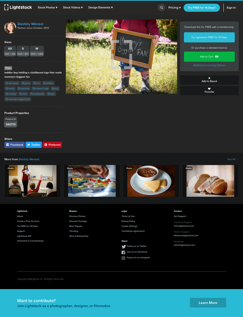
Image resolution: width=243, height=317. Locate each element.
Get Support (180, 216)
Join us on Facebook (137, 251)
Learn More (208, 302)
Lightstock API (24, 236)
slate (23, 93)
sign (51, 93)
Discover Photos (77, 216)
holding (11, 93)
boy (55, 88)
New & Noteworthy (78, 236)
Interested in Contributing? (30, 240)
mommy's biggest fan (18, 99)
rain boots (12, 83)
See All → (233, 159)
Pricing (174, 8)
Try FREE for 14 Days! (201, 8)
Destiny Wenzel (30, 24)
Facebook (14, 145)
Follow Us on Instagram (138, 257)
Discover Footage (78, 221)
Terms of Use (128, 216)
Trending (73, 231)
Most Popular (75, 226)
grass (26, 83)
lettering (23, 88)
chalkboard (37, 93)
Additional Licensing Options (209, 65)
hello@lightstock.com (184, 245)
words (10, 88)
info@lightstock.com (184, 226)
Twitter (34, 145)
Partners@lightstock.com (186, 235)
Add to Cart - (209, 57)
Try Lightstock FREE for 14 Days (209, 37)
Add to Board (209, 80)
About (20, 216)
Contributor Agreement (133, 231)
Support (21, 231)
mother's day (40, 88)
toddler (48, 83)
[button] (47, 7)
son (37, 83)
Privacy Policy (128, 221)
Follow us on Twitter (137, 246)
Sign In (231, 8)
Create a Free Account (28, 221)
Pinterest (52, 145)
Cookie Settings (129, 226)
